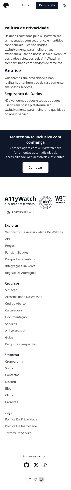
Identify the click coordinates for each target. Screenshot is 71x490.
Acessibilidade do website (23, 297)
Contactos (12, 375)
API (7, 239)
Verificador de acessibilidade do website (34, 232)
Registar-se (47, 5)
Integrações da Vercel (20, 266)
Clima (9, 395)
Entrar (26, 5)
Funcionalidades (16, 252)
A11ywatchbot (15, 331)
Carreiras (11, 402)
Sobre (9, 368)
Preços (10, 246)
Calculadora (13, 310)
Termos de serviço (18, 433)
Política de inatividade (21, 426)
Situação (11, 290)
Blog (8, 388)
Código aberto (15, 303)
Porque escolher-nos (20, 259)
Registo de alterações (20, 273)
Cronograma (14, 361)
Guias (9, 337)
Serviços (11, 324)
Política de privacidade (21, 419)
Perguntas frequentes (21, 344)
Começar (36, 167)
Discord (10, 382)
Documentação (16, 317)
